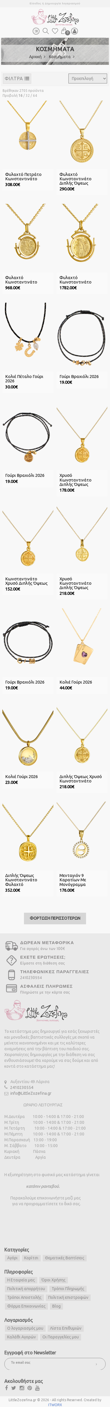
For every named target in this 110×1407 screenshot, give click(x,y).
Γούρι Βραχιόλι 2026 (79, 376)
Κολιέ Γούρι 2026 (75, 681)
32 (28, 95)
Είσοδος (36, 3)
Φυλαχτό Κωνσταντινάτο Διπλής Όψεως (75, 179)
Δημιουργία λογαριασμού (62, 3)
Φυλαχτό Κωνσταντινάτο (21, 279)
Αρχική (37, 56)
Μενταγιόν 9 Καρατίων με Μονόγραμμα (72, 879)
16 (20, 95)
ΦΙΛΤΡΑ (17, 78)
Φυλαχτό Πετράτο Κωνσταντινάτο (23, 176)
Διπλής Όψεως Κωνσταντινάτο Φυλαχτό (21, 879)
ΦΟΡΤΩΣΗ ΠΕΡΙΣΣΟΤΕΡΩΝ (55, 917)
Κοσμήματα (61, 56)
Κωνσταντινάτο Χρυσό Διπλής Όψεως (26, 580)
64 (35, 95)
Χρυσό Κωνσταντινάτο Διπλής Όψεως (75, 479)
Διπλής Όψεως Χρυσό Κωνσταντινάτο (80, 777)
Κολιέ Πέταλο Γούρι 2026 (24, 378)
